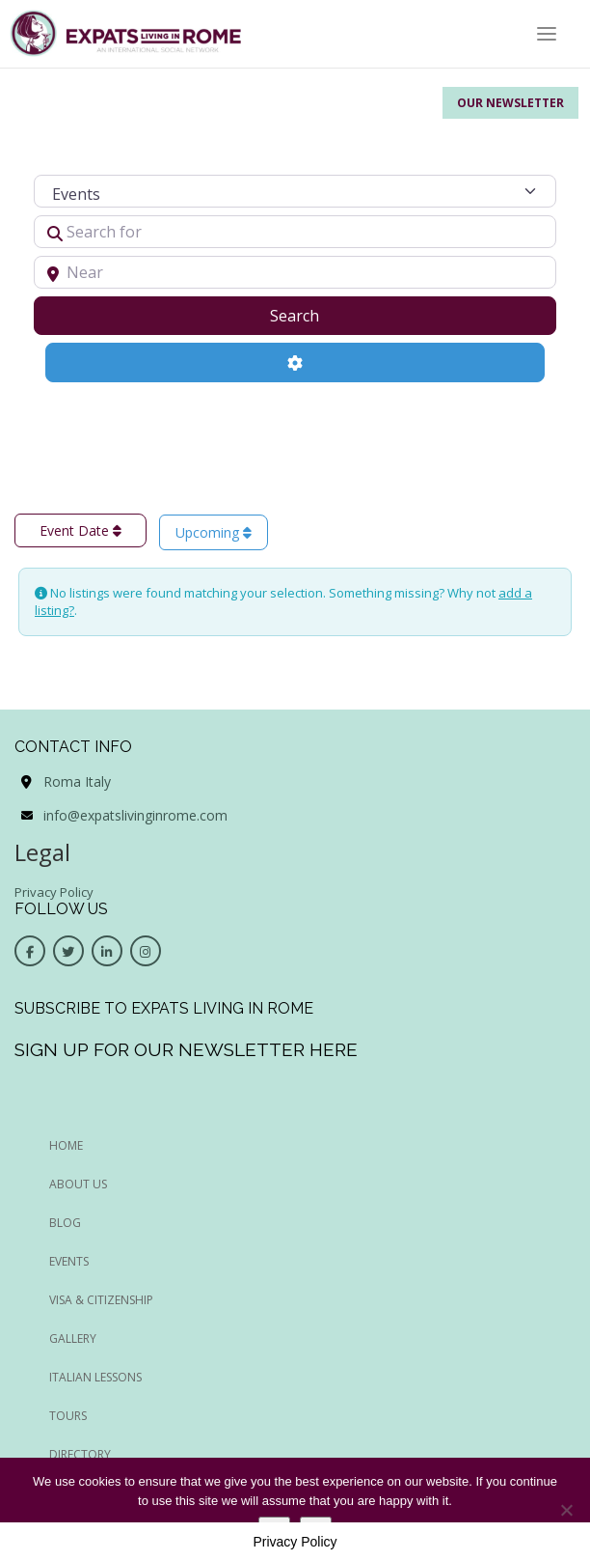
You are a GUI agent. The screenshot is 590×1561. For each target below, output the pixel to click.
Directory (80, 1454)
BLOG (65, 1222)
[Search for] (295, 231)
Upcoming (213, 532)
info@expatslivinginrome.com (135, 815)
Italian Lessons (95, 1377)
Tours (68, 1416)
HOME (66, 1145)
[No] (566, 1509)
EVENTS (69, 1261)
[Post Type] (295, 191)
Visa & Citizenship (101, 1300)
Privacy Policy (54, 892)
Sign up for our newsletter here (186, 1049)
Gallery (72, 1338)
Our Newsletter (510, 103)
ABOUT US (78, 1184)
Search (318, 314)
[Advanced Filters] (295, 362)
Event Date (80, 530)
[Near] (295, 272)
